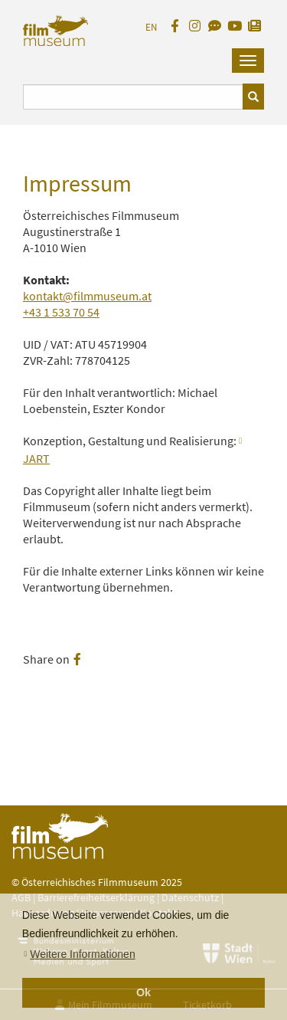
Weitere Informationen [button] (82, 954)
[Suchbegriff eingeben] (133, 97)
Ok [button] (143, 992)
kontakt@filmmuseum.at (87, 295)
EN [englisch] (151, 27)
